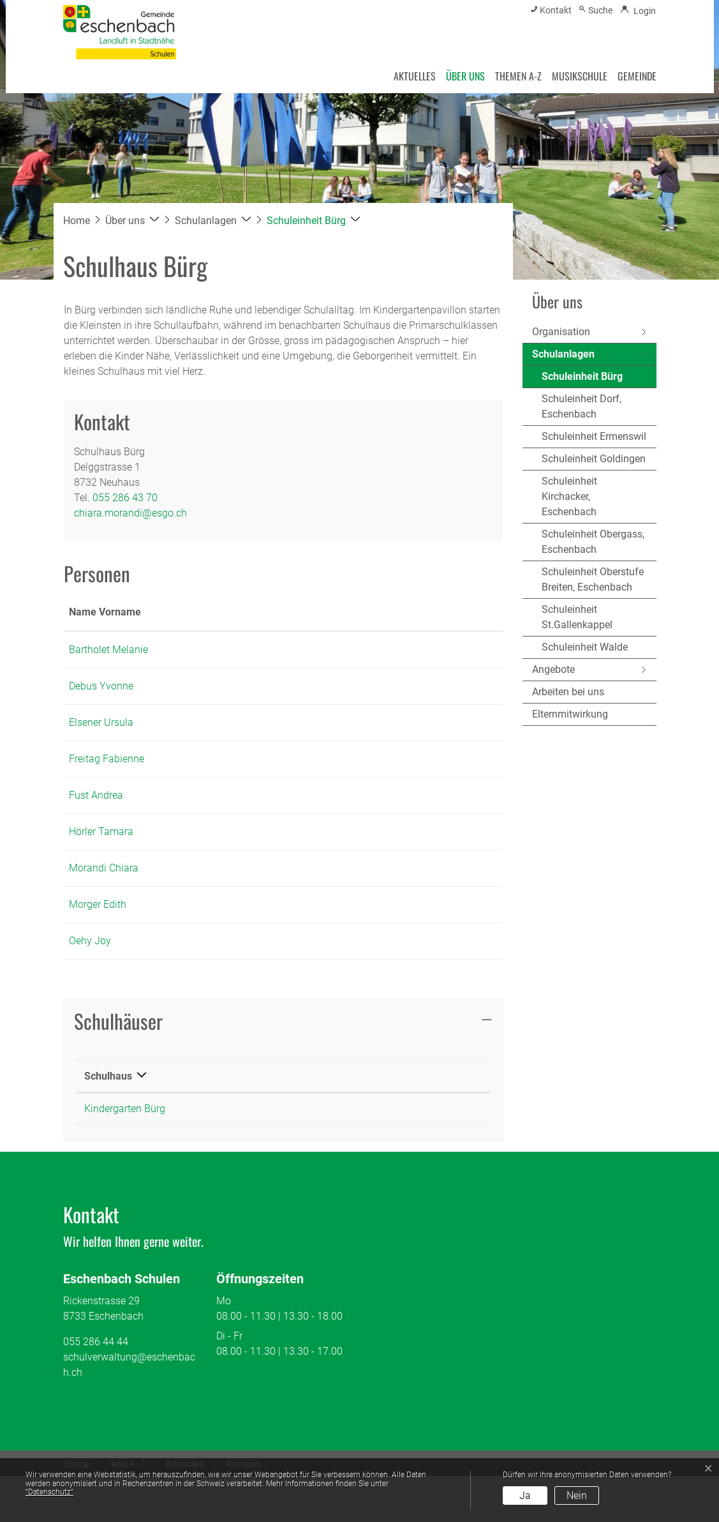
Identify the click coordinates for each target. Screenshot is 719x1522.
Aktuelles (415, 76)
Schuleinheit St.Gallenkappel (577, 617)
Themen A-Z (518, 76)
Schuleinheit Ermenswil (594, 436)
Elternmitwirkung (570, 714)
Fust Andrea (96, 841)
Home (76, 221)
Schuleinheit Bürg (582, 379)
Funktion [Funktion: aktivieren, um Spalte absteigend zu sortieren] (169, 627)
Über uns (465, 76)
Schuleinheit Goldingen (594, 459)
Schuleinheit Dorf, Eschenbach (581, 406)
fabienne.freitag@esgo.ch (431, 789)
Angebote (553, 669)
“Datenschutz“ (49, 1492)
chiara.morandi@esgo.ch (130, 513)
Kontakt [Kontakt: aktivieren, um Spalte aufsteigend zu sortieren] (392, 627)
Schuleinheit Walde (585, 647)
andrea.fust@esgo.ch (422, 841)
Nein (577, 1495)
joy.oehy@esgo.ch (415, 987)
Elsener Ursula (101, 753)
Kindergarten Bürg (124, 1155)
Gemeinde (637, 76)
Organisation (561, 332)
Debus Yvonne (101, 717)
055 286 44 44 (95, 1388)
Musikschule (579, 76)
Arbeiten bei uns (568, 692)
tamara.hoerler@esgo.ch (429, 877)
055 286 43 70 (125, 498)
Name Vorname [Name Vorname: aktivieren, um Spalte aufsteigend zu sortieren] (90, 619)
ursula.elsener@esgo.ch (427, 753)
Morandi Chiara (103, 914)
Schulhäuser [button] (118, 1066)
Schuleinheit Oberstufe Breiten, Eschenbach (593, 579)
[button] (132, 221)
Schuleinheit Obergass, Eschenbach (593, 541)
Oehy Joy (90, 987)
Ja (525, 1495)
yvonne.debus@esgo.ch (427, 717)
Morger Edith (97, 950)
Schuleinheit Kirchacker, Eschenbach (569, 496)
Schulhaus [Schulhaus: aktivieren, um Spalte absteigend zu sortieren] (108, 1122)
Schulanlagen (563, 354)
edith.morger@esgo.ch (424, 950)
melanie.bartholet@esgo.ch (435, 665)
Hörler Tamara (101, 877)
